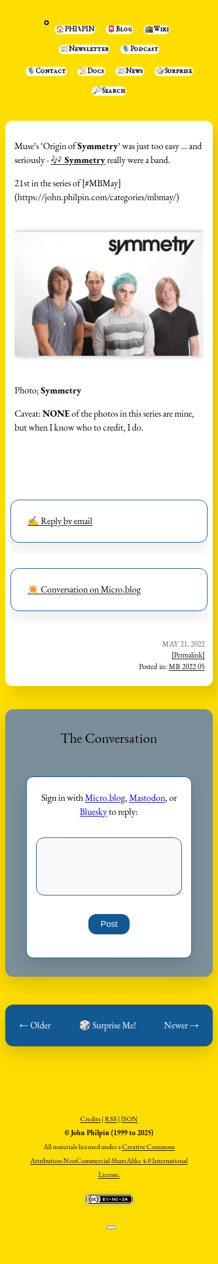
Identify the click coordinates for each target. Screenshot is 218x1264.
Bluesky (93, 812)
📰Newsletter (84, 49)
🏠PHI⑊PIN (75, 29)
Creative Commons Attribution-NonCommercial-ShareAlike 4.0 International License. (109, 1160)
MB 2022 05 (187, 666)
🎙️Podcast (139, 49)
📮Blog (119, 29)
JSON (129, 1119)
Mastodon (147, 798)
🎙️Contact (46, 71)
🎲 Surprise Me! (107, 1025)
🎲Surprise (174, 71)
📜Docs (91, 71)
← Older (35, 1025)
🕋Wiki (157, 29)
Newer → (181, 1025)
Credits (90, 1119)
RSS (111, 1119)
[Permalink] (188, 655)
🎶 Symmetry (78, 160)
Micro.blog (105, 798)
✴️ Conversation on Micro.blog (84, 589)
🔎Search (109, 91)
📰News (130, 71)
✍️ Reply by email (59, 521)
